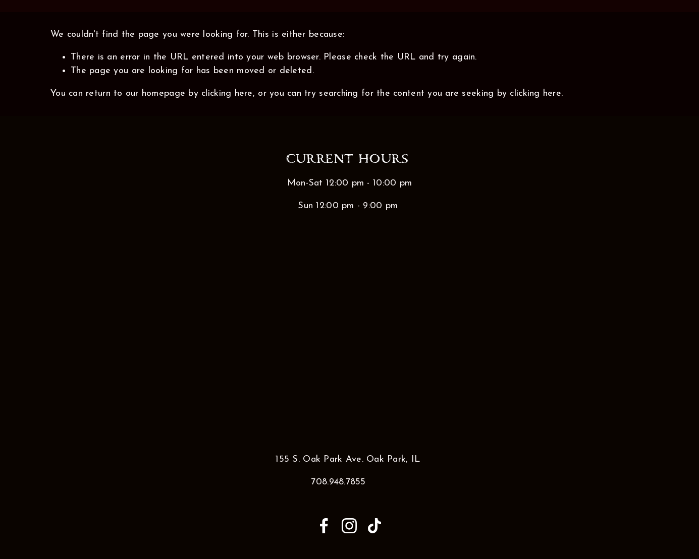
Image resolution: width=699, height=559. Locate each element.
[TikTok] (374, 526)
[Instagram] (349, 526)
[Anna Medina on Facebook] (324, 526)
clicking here (227, 93)
